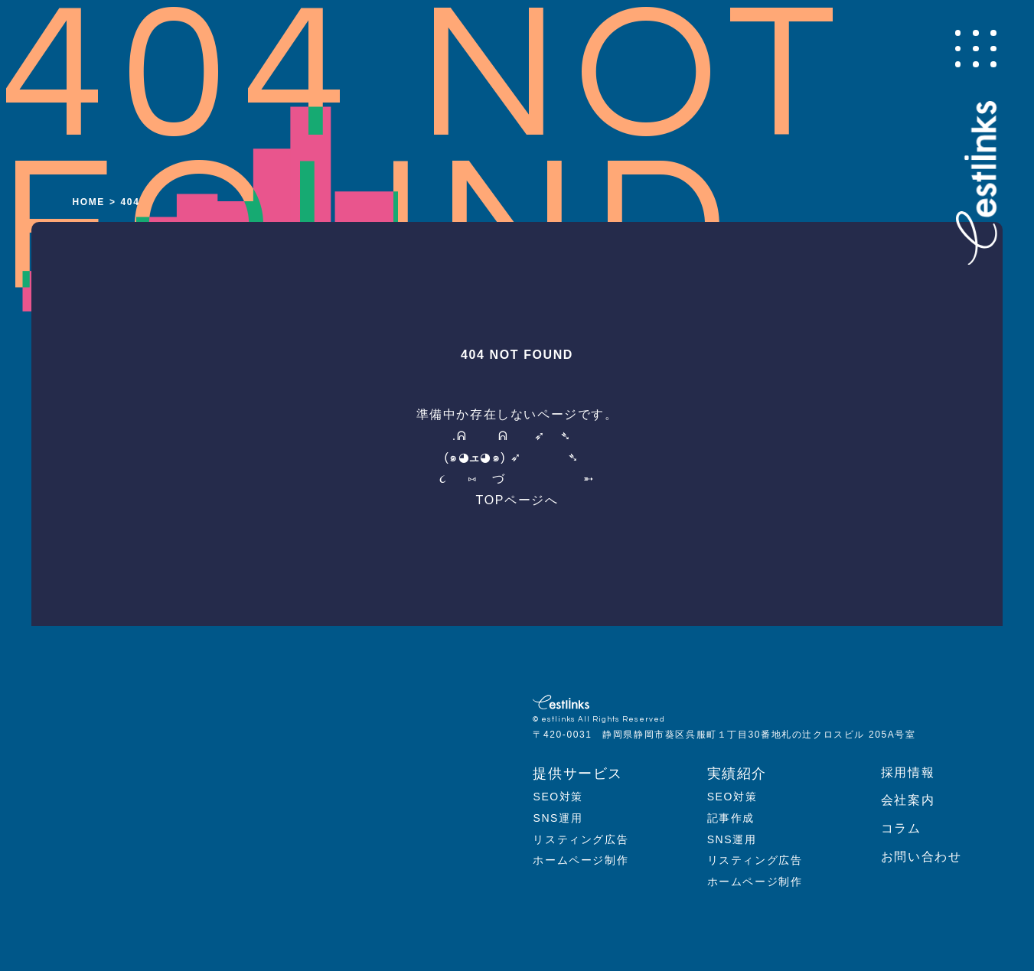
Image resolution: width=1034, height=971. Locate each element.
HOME (89, 202)
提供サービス (578, 773)
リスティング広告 (580, 839)
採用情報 (908, 772)
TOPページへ (517, 500)
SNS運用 (557, 818)
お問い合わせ (921, 856)
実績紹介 (737, 773)
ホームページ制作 (580, 860)
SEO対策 (558, 796)
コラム (901, 828)
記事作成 (731, 818)
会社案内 (908, 799)
